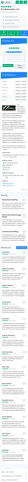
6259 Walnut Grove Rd (12, 20)
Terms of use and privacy (9, 480)
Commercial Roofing (10, 232)
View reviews (8, 65)
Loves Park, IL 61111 (11, 17)
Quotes (24, 33)
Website (3, 33)
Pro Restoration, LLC (10, 9)
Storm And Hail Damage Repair (11, 216)
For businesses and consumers (11, 476)
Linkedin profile (9, 183)
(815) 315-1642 (9, 23)
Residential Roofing (10, 200)
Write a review (20, 66)
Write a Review (21, 247)
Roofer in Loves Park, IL (9, 12)
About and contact (7, 472)
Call (18, 33)
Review (11, 33)
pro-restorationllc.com (12, 27)
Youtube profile (9, 185)
